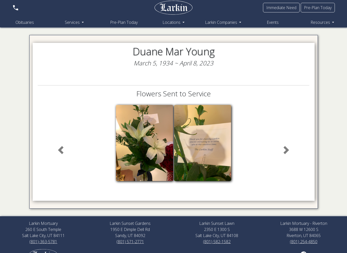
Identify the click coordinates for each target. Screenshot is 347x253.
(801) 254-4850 (303, 241)
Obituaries (24, 22)
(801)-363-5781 (43, 241)
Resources (321, 22)
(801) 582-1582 (217, 241)
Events (273, 22)
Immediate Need (281, 7)
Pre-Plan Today (318, 7)
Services (73, 22)
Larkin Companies (221, 22)
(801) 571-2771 (130, 241)
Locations (171, 22)
